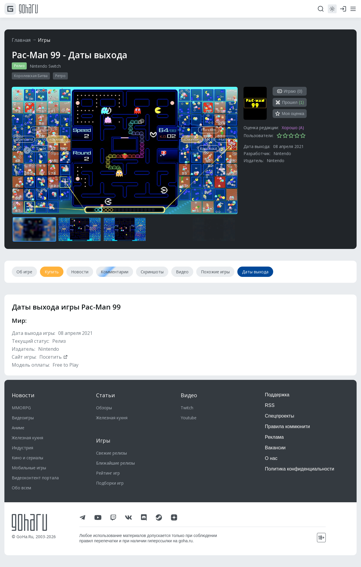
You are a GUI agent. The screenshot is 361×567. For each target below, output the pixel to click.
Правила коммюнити (287, 426)
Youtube (189, 417)
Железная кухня (27, 437)
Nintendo (282, 153)
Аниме (18, 427)
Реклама (274, 437)
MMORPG (21, 407)
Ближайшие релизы (115, 463)
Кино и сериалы (27, 457)
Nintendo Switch (45, 66)
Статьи (105, 395)
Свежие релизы (111, 453)
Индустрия (22, 447)
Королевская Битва (31, 75)
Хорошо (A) (293, 127)
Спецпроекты (279, 415)
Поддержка (277, 394)
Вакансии (275, 447)
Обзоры (104, 407)
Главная (21, 40)
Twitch (187, 407)
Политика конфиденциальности (299, 468)
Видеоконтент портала (35, 477)
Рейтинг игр (108, 473)
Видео (189, 395)
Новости (23, 395)
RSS (270, 405)
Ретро (60, 75)
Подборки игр (110, 483)
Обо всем (21, 487)
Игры (44, 40)
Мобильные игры (29, 467)
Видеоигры (23, 417)
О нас (271, 458)
